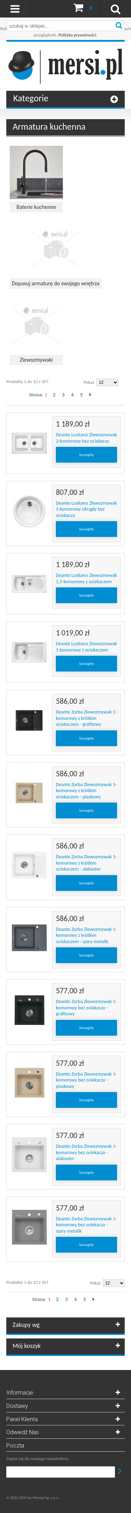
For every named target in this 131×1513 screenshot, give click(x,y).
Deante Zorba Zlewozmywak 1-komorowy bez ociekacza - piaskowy (86, 1080)
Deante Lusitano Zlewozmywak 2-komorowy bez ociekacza (86, 438)
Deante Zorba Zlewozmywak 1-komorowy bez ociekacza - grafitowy (86, 1008)
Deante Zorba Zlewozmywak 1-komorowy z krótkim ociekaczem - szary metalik (86, 935)
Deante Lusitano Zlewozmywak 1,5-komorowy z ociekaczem (86, 578)
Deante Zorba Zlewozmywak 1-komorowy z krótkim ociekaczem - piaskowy (86, 791)
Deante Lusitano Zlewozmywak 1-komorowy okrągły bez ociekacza (86, 509)
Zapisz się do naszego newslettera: (37, 1458)
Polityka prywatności (77, 35)
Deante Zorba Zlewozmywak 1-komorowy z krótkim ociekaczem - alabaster (86, 863)
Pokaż (89, 382)
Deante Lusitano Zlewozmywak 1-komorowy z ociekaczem (86, 647)
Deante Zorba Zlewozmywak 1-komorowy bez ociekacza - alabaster (86, 1152)
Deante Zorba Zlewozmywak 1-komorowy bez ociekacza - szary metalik (86, 1225)
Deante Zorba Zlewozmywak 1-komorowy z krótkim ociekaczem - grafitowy (86, 718)
